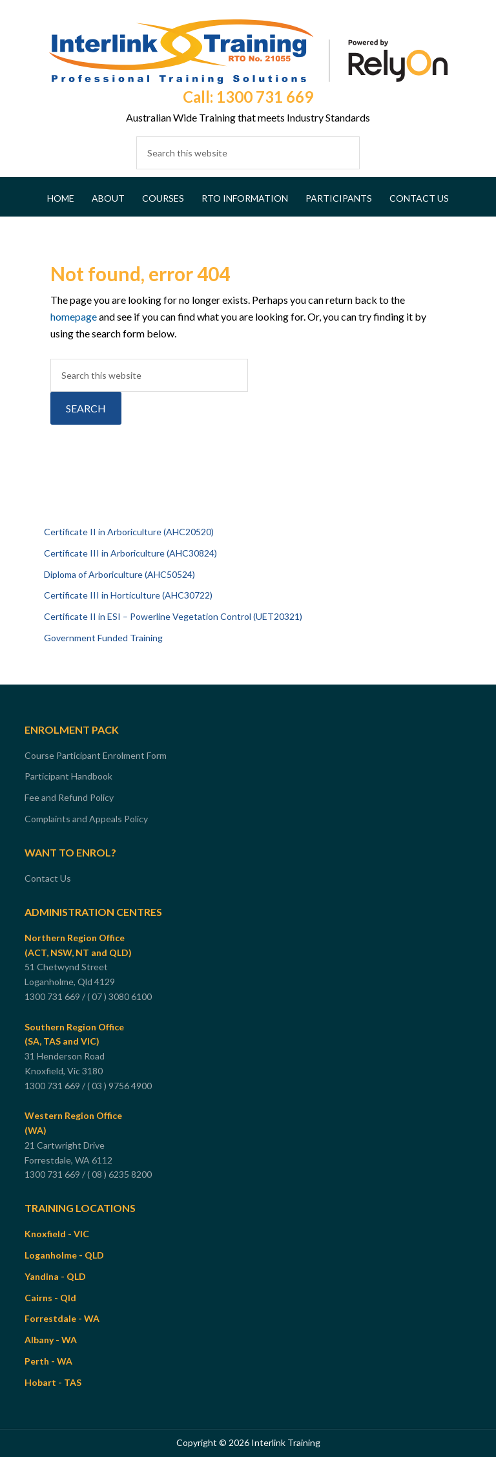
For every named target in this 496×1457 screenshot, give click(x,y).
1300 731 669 (52, 996)
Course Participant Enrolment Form (96, 755)
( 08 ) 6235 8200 (120, 1174)
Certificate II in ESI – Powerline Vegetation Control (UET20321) (173, 616)
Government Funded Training (103, 637)
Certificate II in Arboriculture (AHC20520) (129, 531)
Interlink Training (248, 51)
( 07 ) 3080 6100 (120, 996)
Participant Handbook (68, 776)
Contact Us (48, 878)
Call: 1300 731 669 (248, 96)
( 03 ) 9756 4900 (120, 1085)
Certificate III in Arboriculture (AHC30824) (130, 553)
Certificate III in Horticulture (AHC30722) (128, 595)
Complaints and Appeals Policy (86, 818)
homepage (73, 316)
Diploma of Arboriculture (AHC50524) (119, 574)
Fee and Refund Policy (69, 797)
